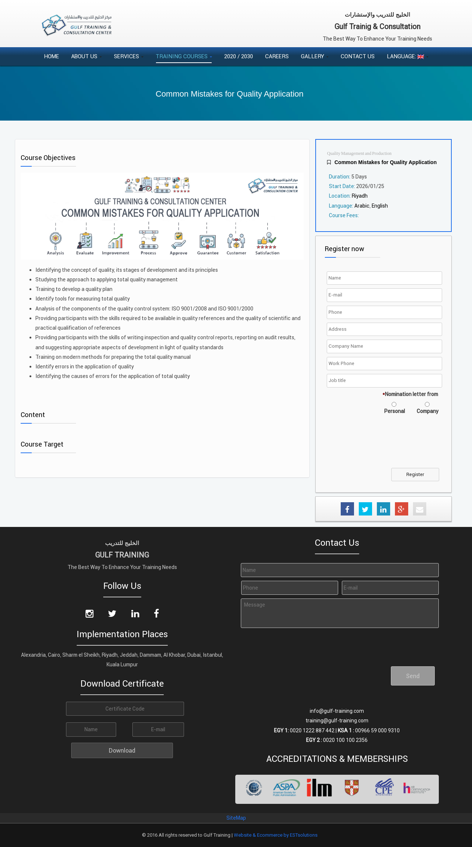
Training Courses (184, 56)
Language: (407, 56)
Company (427, 411)
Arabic (361, 205)
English (380, 205)
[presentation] (385, 445)
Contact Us (358, 56)
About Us (86, 56)
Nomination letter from (410, 394)
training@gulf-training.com (337, 720)
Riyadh (360, 195)
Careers (277, 56)
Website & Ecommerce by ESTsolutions (275, 835)
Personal (394, 411)
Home (51, 56)
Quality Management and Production (359, 153)
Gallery (315, 56)
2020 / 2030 (238, 56)
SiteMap (236, 818)
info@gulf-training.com (337, 711)
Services (128, 56)
